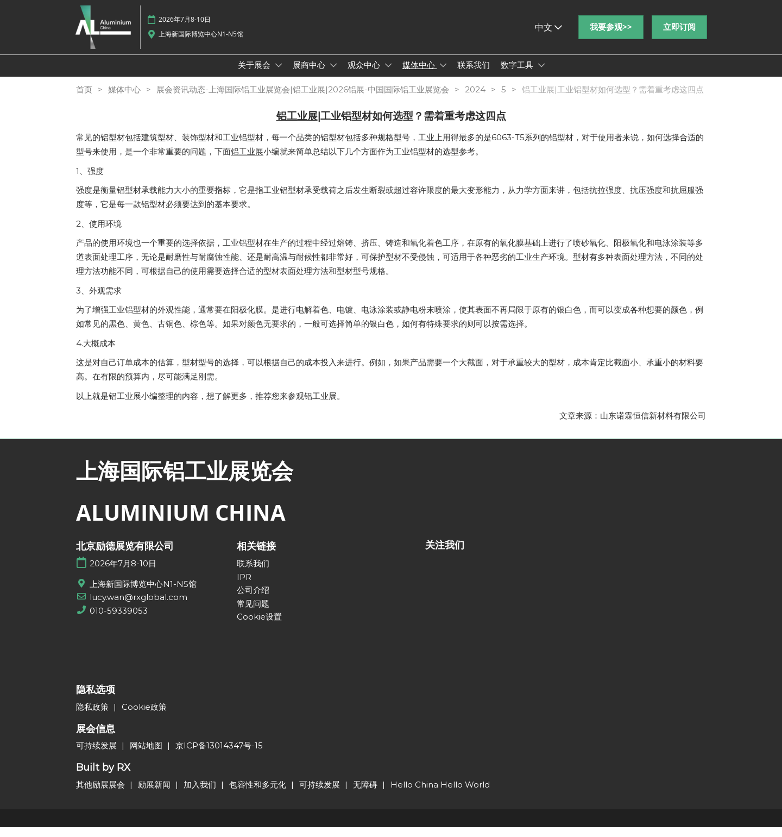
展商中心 (310, 75)
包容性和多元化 (258, 794)
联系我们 (473, 75)
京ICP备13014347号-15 (219, 755)
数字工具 (518, 75)
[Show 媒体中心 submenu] (443, 75)
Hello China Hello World (440, 794)
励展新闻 (155, 794)
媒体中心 (419, 75)
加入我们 (201, 794)
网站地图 (147, 755)
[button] (611, 37)
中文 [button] (548, 37)
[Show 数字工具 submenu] (541, 75)
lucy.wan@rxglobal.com (138, 607)
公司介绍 (253, 600)
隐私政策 (93, 716)
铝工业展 (297, 126)
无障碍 (366, 794)
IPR (244, 587)
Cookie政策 (144, 716)
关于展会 (255, 75)
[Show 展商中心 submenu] (333, 75)
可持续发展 (97, 755)
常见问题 (253, 613)
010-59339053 (119, 620)
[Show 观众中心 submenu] (388, 75)
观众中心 (365, 75)
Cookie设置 (259, 626)
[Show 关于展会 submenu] (278, 75)
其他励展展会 (101, 794)
